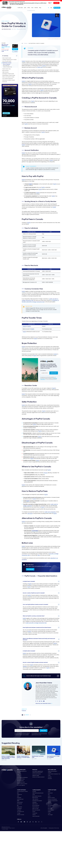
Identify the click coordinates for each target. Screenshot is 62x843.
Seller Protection (5, 72)
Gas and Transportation (53, 800)
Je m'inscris (30, 569)
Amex (49, 791)
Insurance (50, 778)
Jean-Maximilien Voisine (44, 683)
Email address (43, 370)
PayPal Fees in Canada (6, 62)
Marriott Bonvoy (35, 806)
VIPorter (34, 814)
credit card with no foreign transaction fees (36, 623)
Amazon (45, 472)
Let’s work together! (21, 785)
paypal (25, 666)
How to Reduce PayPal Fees (7, 78)
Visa (49, 794)
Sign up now (53, 372)
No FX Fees (50, 808)
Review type (24, 709)
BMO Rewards (35, 797)
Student (49, 811)
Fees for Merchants (6, 65)
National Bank (20, 802)
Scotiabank (19, 808)
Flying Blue (34, 802)
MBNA (18, 800)
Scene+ (33, 811)
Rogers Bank (19, 806)
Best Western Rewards (36, 796)
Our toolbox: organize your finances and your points (37, 772)
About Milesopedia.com (22, 771)
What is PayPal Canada (6, 58)
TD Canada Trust (20, 811)
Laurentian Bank (20, 799)
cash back (29, 513)
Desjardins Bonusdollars (37, 800)
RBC (18, 805)
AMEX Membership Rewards (37, 793)
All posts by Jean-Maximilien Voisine (43, 703)
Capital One (19, 794)
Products (26, 43)
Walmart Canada (20, 814)
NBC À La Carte (35, 808)
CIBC (18, 796)
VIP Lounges (50, 814)
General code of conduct (22, 783)
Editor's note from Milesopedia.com (54, 38)
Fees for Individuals (6, 64)
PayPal (23, 61)
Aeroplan (50, 777)
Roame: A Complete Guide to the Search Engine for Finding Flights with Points (8, 757)
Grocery (49, 802)
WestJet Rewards (35, 816)
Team (18, 774)
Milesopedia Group (21, 779)
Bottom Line (4, 81)
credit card (39, 67)
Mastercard (50, 793)
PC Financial (19, 803)
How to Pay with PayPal (6, 61)
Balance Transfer (51, 797)
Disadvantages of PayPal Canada (8, 75)
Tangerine (19, 810)
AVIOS (33, 794)
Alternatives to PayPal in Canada (8, 80)
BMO (18, 793)
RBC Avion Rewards (36, 810)
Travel (49, 775)
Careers (18, 775)
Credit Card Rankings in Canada (52, 772)
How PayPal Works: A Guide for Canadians (53, 757)
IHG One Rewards (35, 805)
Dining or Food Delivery (52, 799)
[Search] (48, 8)
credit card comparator (50, 512)
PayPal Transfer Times (6, 68)
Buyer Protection (5, 70)
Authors (18, 772)
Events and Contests (36, 773)
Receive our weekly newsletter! (38, 777)
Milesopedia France (21, 782)
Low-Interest (50, 805)
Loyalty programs (36, 789)
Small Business (51, 810)
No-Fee (49, 806)
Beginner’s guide (35, 775)
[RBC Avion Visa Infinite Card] (6, 48)
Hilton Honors (35, 803)
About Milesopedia (21, 769)
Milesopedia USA (20, 780)
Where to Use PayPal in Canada (8, 76)
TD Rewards (34, 813)
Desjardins (19, 797)
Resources (34, 769)
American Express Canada (22, 791)
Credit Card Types (52, 789)
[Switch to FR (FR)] (51, 7)
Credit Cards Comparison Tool (54, 773)
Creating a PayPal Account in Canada (9, 59)
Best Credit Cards (52, 769)
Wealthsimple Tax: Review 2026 (38, 757)
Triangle (18, 813)
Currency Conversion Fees (7, 66)
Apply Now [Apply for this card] (15, 49)
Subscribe (57, 7)
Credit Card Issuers (21, 789)
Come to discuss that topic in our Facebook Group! (38, 675)
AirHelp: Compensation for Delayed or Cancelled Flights (23, 757)
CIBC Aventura (35, 799)
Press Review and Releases (22, 777)
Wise (39, 555)
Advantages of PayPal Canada (8, 73)
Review (3, 754)
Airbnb (49, 796)
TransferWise (35, 530)
